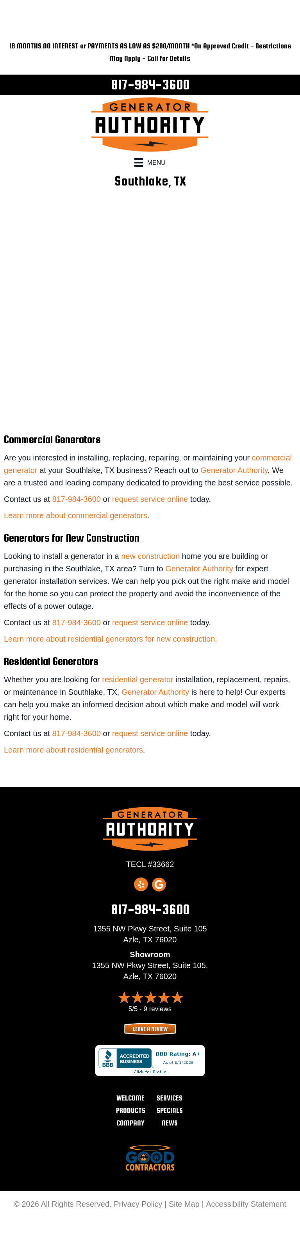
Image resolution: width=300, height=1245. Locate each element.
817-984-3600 (150, 84)
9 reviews (157, 1009)
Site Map (184, 1204)
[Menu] (150, 162)
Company (130, 1123)
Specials (170, 1110)
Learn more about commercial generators (75, 515)
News (170, 1123)
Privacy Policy (138, 1204)
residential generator (137, 679)
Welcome (130, 1098)
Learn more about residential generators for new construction (109, 639)
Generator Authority (234, 470)
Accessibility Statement (246, 1204)
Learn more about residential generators (73, 750)
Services (169, 1098)
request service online (150, 499)
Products (130, 1110)
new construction (150, 556)
